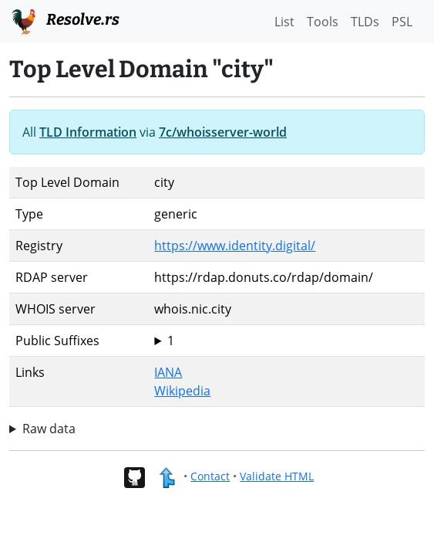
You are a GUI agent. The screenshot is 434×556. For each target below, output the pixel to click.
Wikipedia (182, 390)
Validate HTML (277, 476)
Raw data (49, 428)
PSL (402, 21)
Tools (322, 21)
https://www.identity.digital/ (234, 245)
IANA (168, 372)
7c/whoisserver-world (223, 132)
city (286, 340)
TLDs (365, 21)
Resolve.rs (64, 20)
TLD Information (87, 132)
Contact (210, 476)
